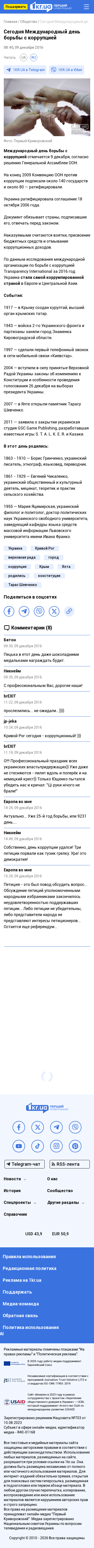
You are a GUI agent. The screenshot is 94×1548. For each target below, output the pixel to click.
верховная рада (22, 557)
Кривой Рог (44, 548)
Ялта (66, 567)
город (53, 557)
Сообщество (60, 1190)
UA (23, 58)
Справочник (15, 1214)
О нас (52, 1179)
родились (16, 576)
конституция (49, 576)
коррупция (17, 567)
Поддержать (16, 7)
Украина (15, 548)
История (12, 1190)
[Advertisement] (47, 999)
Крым (44, 567)
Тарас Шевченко (22, 585)
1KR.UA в (29, 70)
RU (33, 58)
